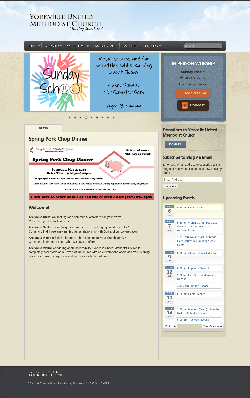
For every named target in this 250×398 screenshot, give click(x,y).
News (43, 128)
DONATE (175, 144)
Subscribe (170, 186)
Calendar (131, 46)
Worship (52, 46)
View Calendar (212, 326)
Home (32, 46)
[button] (170, 326)
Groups (151, 46)
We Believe (76, 46)
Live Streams (194, 93)
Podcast (193, 105)
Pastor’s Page (104, 46)
